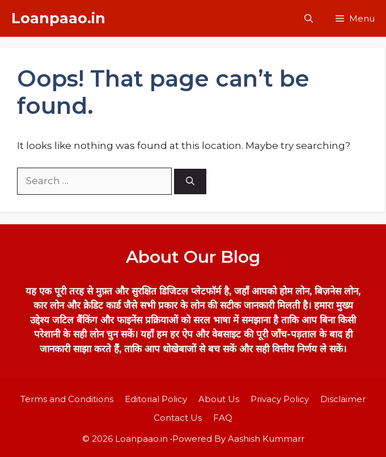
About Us (218, 399)
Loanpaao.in (58, 18)
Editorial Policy (156, 399)
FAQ (222, 417)
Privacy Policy (280, 399)
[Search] (190, 181)
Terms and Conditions (66, 399)
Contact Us (178, 417)
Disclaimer (343, 399)
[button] (308, 18)
